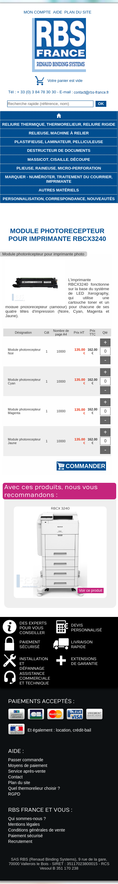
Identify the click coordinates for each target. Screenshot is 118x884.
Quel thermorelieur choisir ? (34, 788)
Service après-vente (27, 771)
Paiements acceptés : (41, 701)
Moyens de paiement (27, 765)
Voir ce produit (90, 590)
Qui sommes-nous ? (27, 818)
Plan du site (77, 12)
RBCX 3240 (60, 508)
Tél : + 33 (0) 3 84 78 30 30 (32, 92)
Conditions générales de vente (36, 830)
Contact (15, 776)
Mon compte (37, 12)
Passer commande (25, 759)
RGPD (14, 794)
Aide (57, 12)
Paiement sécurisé (25, 835)
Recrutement (20, 841)
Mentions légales (24, 824)
